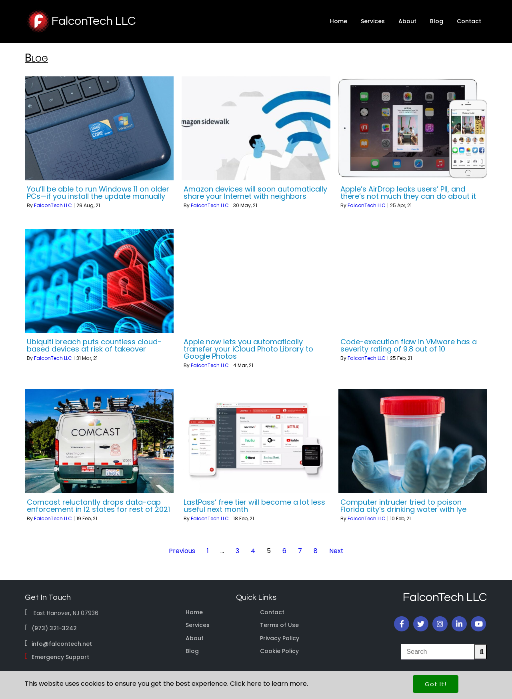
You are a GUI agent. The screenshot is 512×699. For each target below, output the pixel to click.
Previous (182, 550)
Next (336, 550)
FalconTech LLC (53, 205)
